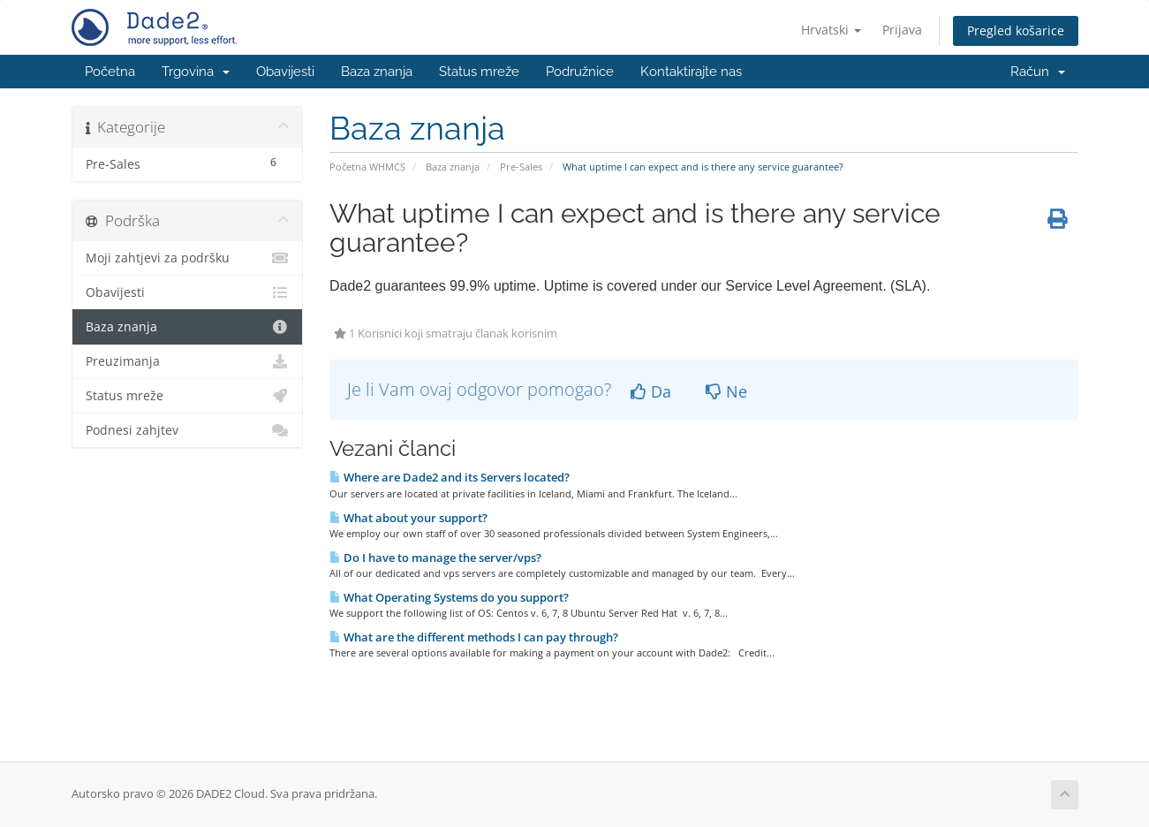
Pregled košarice (1015, 30)
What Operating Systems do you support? (449, 597)
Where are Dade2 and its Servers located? (449, 477)
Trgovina (196, 72)
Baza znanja (376, 72)
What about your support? (408, 518)
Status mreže (479, 72)
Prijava (902, 29)
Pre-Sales (521, 166)
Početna (110, 72)
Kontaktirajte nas (691, 72)
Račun (1037, 72)
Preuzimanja (188, 361)
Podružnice (580, 72)
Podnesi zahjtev (188, 430)
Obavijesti (285, 72)
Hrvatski (831, 29)
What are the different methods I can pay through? (473, 637)
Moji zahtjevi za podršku (188, 258)
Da (651, 391)
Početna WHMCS (367, 166)
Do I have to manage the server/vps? (435, 557)
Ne (726, 391)
